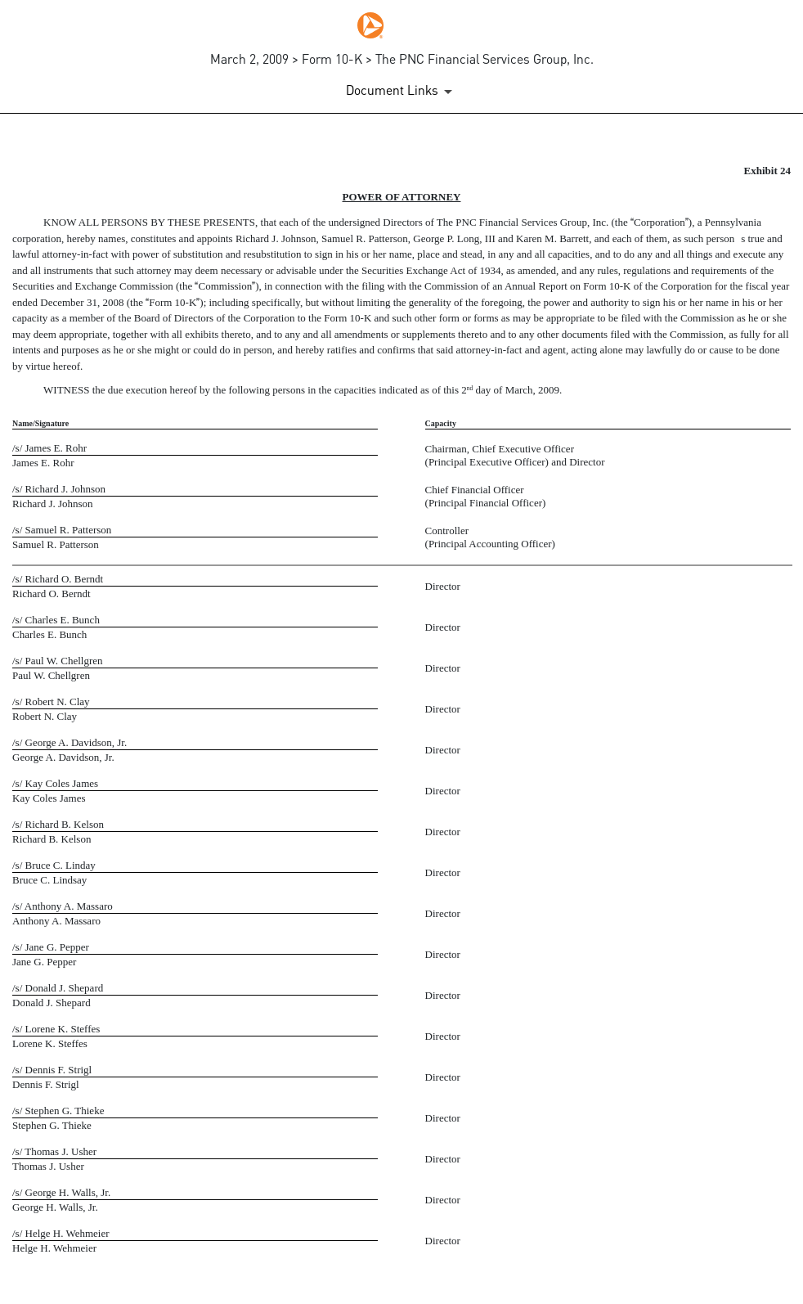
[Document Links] (402, 92)
